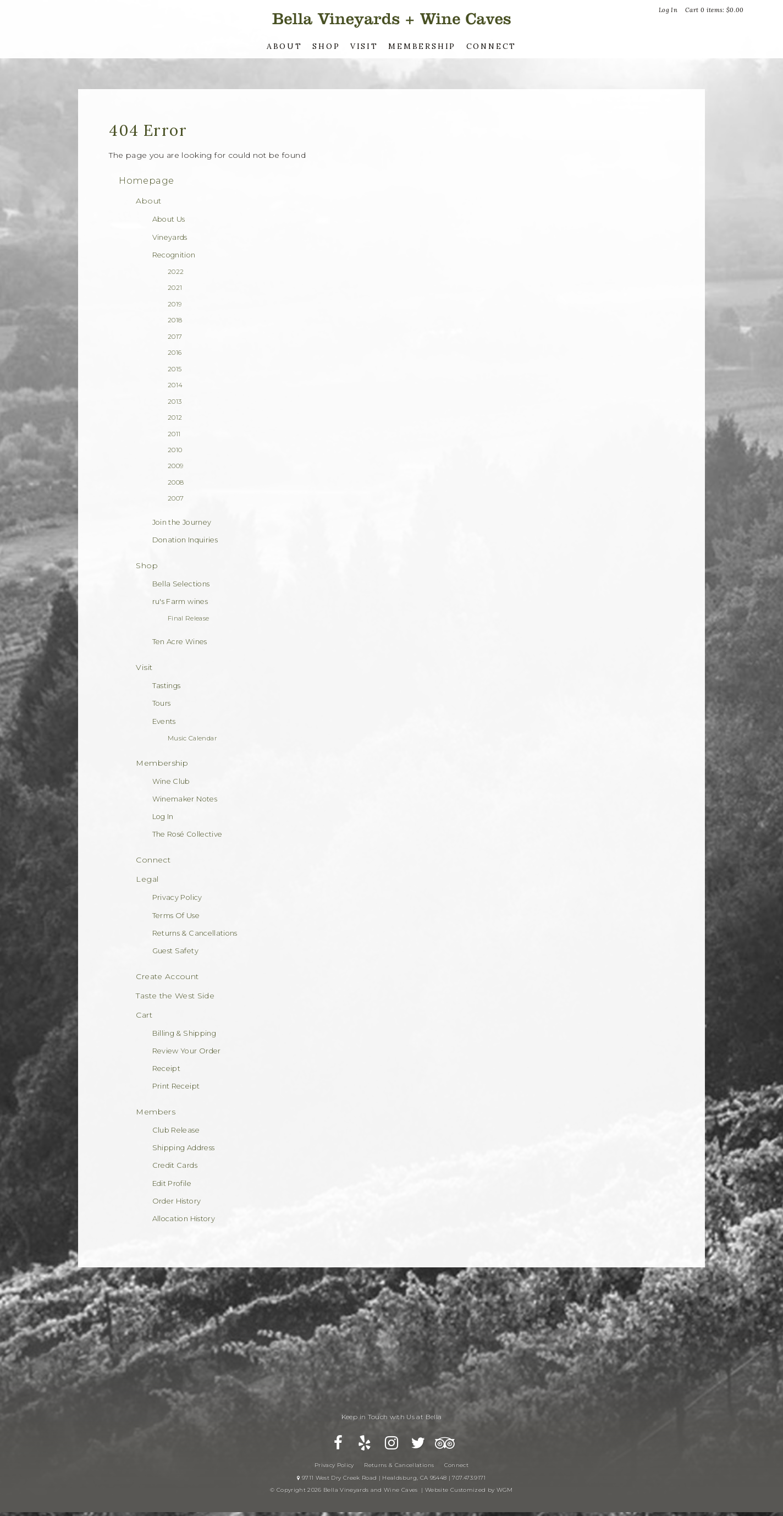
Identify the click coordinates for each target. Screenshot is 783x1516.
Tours (161, 703)
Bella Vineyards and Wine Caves (391, 19)
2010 (175, 450)
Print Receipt (176, 1086)
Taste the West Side (175, 996)
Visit (364, 46)
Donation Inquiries (185, 540)
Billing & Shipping (184, 1033)
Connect (491, 46)
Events (164, 721)
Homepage (146, 180)
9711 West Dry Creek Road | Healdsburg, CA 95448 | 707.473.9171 (391, 1484)
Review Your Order (186, 1051)
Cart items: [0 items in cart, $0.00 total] (714, 10)
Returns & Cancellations (195, 933)
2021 (175, 288)
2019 (174, 304)
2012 (175, 417)
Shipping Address (183, 1148)
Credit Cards (174, 1165)
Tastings (166, 686)
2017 (175, 336)
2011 (174, 434)
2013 (174, 401)
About (284, 46)
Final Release (188, 618)
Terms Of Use (176, 915)
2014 (175, 385)
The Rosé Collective (187, 834)
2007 (176, 498)
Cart (144, 1015)
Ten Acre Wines (179, 642)
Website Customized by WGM (469, 1496)
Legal (147, 879)
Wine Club (171, 781)
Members (155, 1112)
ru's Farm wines (180, 601)
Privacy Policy (177, 897)
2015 (174, 369)
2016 (174, 352)
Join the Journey (182, 522)
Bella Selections (181, 584)
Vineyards (170, 237)
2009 (175, 466)
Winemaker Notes (184, 799)
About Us (168, 219)
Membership (422, 46)
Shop (326, 46)
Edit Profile (171, 1183)
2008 (176, 482)
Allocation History (183, 1219)
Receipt (166, 1068)
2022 (176, 272)
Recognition (174, 255)
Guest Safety (175, 951)
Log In (668, 10)
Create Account (167, 976)
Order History (176, 1201)
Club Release (176, 1130)
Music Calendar (192, 738)
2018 (175, 320)
